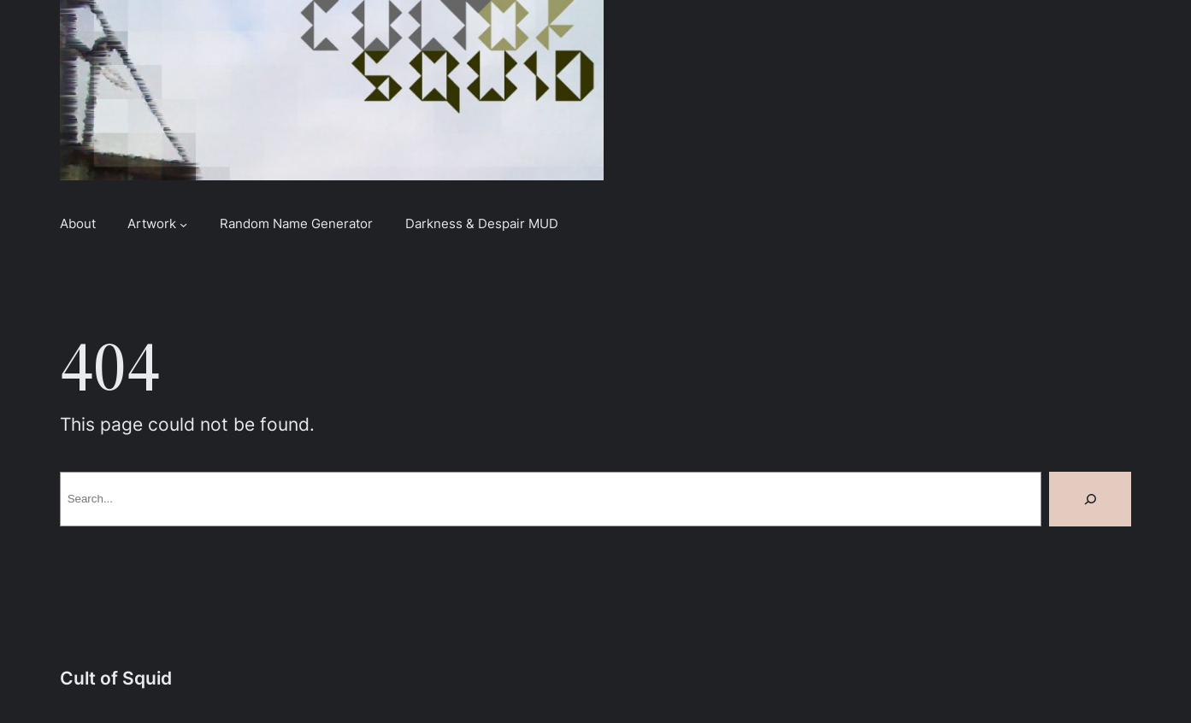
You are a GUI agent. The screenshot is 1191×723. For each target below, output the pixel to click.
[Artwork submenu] (183, 223)
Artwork (151, 223)
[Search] (1090, 499)
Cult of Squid (116, 678)
